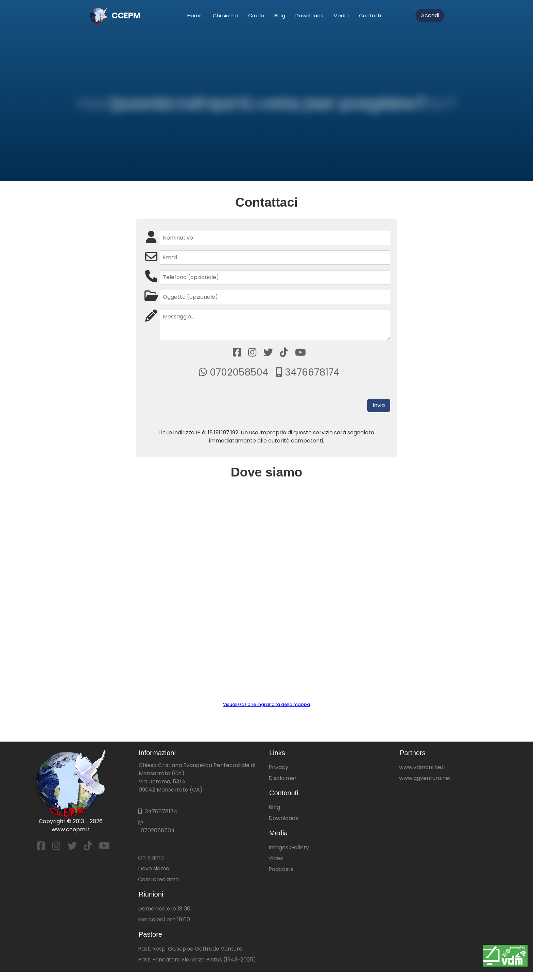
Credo (256, 15)
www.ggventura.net (425, 778)
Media (341, 15)
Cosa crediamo (158, 879)
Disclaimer (283, 778)
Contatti (370, 15)
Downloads (309, 15)
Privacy (278, 767)
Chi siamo (225, 15)
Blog (279, 15)
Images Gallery (289, 847)
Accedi (430, 15)
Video (276, 858)
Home (195, 15)
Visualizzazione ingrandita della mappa (266, 704)
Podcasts (281, 869)
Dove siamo (153, 868)
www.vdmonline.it (422, 767)
